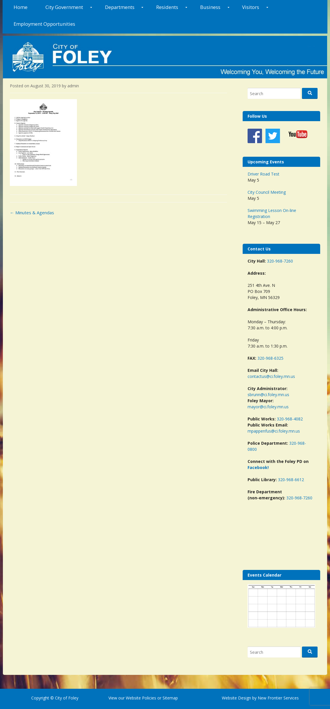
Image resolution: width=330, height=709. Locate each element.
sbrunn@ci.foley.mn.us (268, 394)
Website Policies (141, 698)
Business (210, 7)
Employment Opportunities (44, 24)
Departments (119, 7)
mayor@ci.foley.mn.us (268, 406)
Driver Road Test (263, 174)
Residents (167, 7)
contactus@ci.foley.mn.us (271, 376)
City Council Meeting (267, 192)
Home (20, 7)
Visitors (250, 7)
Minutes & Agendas (32, 212)
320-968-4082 (290, 419)
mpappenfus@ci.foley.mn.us (274, 431)
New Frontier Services (278, 698)
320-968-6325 (270, 358)
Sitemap (169, 698)
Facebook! (258, 467)
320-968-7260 (280, 261)
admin (73, 85)
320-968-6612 (291, 479)
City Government (64, 7)
